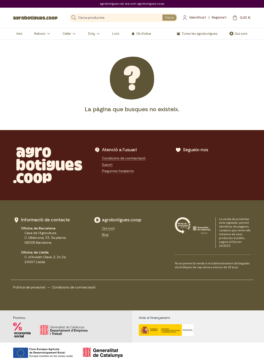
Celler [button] (69, 33)
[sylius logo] (35, 17)
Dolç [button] (94, 33)
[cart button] (241, 18)
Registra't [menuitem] (219, 17)
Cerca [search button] (169, 17)
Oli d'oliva (143, 33)
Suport (107, 164)
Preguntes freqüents (118, 171)
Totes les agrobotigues (200, 33)
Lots (115, 33)
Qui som (241, 33)
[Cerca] (116, 17)
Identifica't (197, 17)
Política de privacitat (29, 287)
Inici (19, 33)
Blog (105, 234)
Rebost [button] (42, 33)
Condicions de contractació (124, 158)
